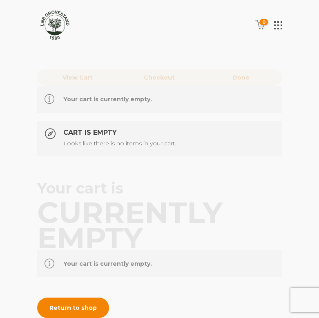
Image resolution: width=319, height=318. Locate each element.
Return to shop (73, 307)
